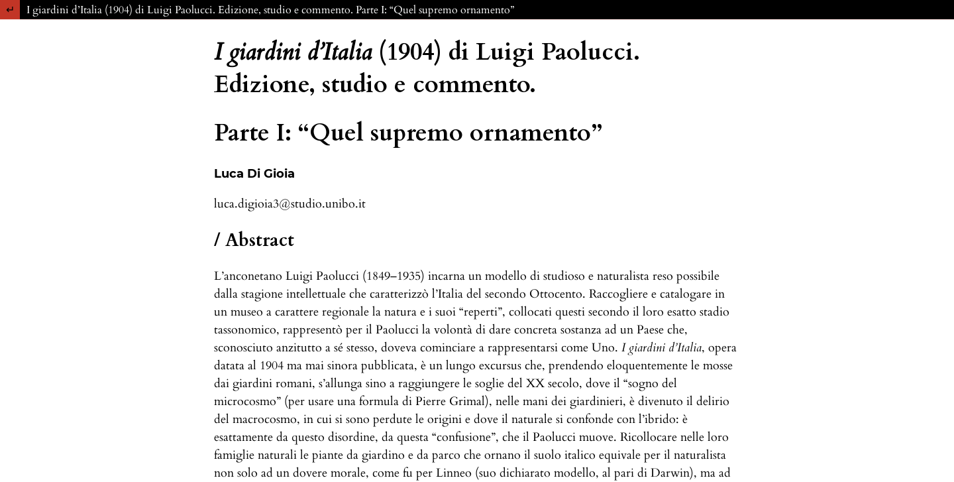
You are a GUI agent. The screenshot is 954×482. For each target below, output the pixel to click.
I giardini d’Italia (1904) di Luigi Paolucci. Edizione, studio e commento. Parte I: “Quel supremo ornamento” (270, 10)
